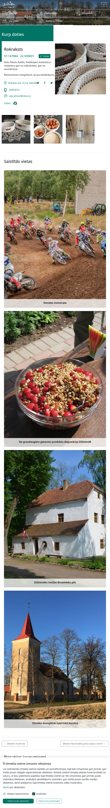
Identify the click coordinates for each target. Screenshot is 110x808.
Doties (44, 56)
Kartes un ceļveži (54, 21)
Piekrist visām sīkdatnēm (18, 801)
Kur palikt (14, 21)
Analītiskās (41, 793)
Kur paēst (87, 13)
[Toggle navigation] (104, 5)
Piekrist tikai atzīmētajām (49, 801)
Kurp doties (51, 13)
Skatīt (6, 787)
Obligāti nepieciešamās (18, 793)
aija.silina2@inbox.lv (20, 96)
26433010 (13, 89)
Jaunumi (13, 13)
